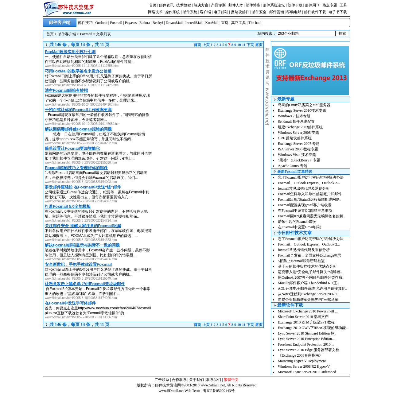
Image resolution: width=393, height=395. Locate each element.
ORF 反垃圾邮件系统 (295, 138)
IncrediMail (194, 23)
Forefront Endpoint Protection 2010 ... (306, 344)
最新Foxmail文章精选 (294, 171)
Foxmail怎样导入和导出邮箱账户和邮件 (310, 194)
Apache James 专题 (292, 166)
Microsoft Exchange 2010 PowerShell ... (308, 311)
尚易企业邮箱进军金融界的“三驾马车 (308, 299)
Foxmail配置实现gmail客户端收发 (305, 205)
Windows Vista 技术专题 (297, 155)
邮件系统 (190, 12)
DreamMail (174, 23)
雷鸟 (224, 23)
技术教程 (183, 5)
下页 (250, 45)
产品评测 (218, 5)
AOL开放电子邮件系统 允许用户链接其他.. (312, 288)
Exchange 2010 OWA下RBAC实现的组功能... (313, 328)
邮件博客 (253, 5)
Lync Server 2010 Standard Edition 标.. (307, 333)
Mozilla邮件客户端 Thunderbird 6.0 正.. (308, 283)
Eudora (144, 23)
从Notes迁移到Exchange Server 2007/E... (309, 294)
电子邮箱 (221, 12)
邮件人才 (235, 5)
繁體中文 (231, 380)
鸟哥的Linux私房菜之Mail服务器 (304, 105)
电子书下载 (338, 12)
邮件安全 (259, 12)
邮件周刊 (312, 5)
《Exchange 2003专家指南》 (300, 355)
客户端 (205, 12)
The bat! (254, 23)
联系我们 (213, 380)
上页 (206, 45)
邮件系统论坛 (274, 5)
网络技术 (155, 12)
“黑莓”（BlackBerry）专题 (299, 160)
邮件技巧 (85, 23)
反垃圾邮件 (240, 12)
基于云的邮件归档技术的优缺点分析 (307, 266)
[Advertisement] (211, 91)
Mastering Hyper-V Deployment (302, 361)
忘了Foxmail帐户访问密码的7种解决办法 (311, 177)
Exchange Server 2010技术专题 (302, 110)
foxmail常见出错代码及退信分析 (304, 188)
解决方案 (201, 5)
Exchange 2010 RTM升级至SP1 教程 (306, 322)
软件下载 (295, 5)
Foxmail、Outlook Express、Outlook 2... (309, 183)
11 (243, 45)
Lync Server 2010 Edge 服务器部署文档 (308, 350)
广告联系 (161, 380)
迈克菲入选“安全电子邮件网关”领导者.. (310, 272)
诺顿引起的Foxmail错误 (297, 221)
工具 (343, 5)
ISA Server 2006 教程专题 (298, 149)
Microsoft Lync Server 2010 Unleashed (307, 372)
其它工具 (238, 23)
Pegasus (131, 23)
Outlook (101, 23)
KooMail (212, 23)
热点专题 (329, 5)
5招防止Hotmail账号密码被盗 (301, 261)
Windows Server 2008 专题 (298, 132)
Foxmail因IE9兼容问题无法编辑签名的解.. (311, 216)
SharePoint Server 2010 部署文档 (303, 317)
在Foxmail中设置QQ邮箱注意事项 (305, 210)
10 (239, 45)
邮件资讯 (166, 5)
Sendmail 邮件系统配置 (296, 121)
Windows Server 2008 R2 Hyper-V (304, 366)
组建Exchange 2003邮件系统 (300, 127)
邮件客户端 (67, 34)
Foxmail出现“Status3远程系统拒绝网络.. (309, 199)
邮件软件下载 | (316, 12)
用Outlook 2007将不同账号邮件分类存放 (310, 277)
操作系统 (172, 12)
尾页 (259, 45)
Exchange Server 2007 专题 (299, 143)
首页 (153, 5)
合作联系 (179, 380)
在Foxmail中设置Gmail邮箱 (299, 227)
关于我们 (196, 380)
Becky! (158, 23)
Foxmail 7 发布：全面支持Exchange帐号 (309, 255)
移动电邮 (293, 12)
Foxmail (116, 23)
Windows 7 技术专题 (294, 116)
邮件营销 (276, 12)
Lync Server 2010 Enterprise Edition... (306, 339)
